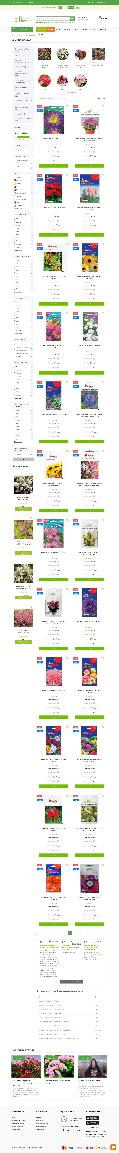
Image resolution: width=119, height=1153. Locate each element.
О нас (58, 29)
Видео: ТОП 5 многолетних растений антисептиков (89, 1082)
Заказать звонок (83, 19)
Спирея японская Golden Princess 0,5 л (23, 544)
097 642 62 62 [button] (92, 1127)
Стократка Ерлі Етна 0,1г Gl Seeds (53, 207)
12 (94, 933)
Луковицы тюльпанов (66, 22)
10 (81, 933)
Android (70, 7)
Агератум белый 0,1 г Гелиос (89, 345)
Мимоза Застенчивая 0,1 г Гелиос (53, 552)
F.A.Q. (75, 29)
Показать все (19, 208)
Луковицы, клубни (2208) (22, 50)
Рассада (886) (20, 114)
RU (92, 2)
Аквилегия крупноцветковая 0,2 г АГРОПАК (70, 947)
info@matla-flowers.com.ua (96, 1131)
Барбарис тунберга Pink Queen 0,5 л (23, 633)
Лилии (38, 1117)
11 (88, 933)
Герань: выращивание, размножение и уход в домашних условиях (26, 1083)
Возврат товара (17, 1126)
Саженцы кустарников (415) (22, 61)
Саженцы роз (41, 1126)
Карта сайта (15, 1129)
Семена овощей (42, 1123)
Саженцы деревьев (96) (22, 88)
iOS (60, 7)
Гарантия (102, 29)
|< (36, 933)
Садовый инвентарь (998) (23, 95)
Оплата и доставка (18, 1120)
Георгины (39, 1120)
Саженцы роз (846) (22, 67)
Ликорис (48, 22)
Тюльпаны (40, 1129)
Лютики (55, 22)
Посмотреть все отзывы (71, 982)
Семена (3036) (20, 56)
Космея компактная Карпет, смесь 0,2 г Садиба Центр (91, 947)
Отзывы (93, 29)
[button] (18, 2)
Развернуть (71, 92)
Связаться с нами (17, 1123)
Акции (50, 29)
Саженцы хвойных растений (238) (22, 81)
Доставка (83, 29)
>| (106, 933)
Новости (67, 29)
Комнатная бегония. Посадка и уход (58, 1082)
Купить (53, 166)
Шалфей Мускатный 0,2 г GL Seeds (53, 414)
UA (89, 2)
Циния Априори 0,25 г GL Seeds (53, 690)
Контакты (41, 34)
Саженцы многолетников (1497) (21, 73)
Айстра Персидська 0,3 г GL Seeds (89, 621)
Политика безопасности (34, 1147)
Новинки (41, 29)
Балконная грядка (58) (22, 101)
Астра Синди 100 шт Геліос (53, 138)
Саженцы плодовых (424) (22, 119)
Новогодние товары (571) (22, 108)
